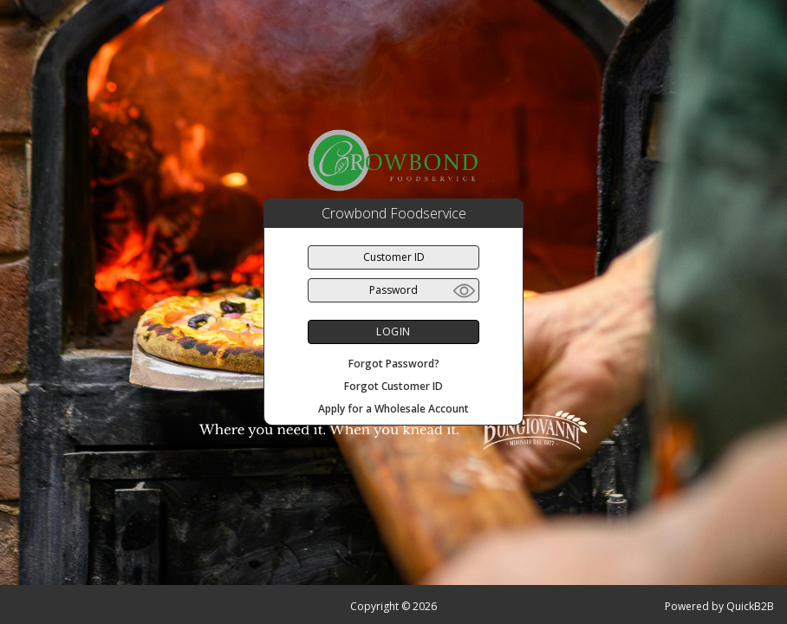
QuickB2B (750, 606)
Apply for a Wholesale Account (393, 408)
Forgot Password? (393, 363)
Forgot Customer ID (393, 386)
